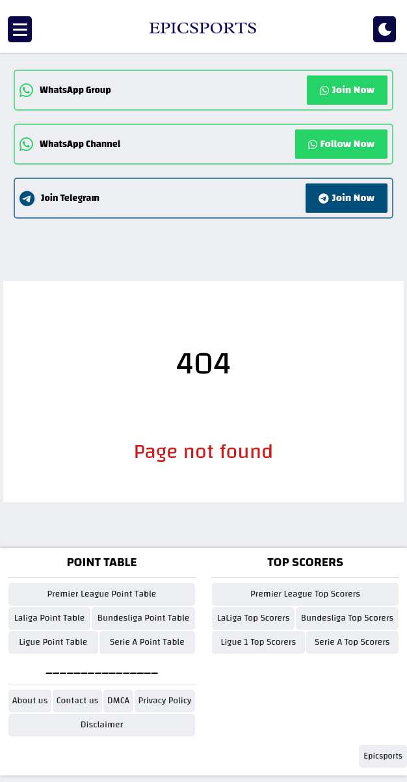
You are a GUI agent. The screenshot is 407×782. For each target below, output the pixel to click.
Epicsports (382, 756)
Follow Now (341, 144)
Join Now (347, 90)
